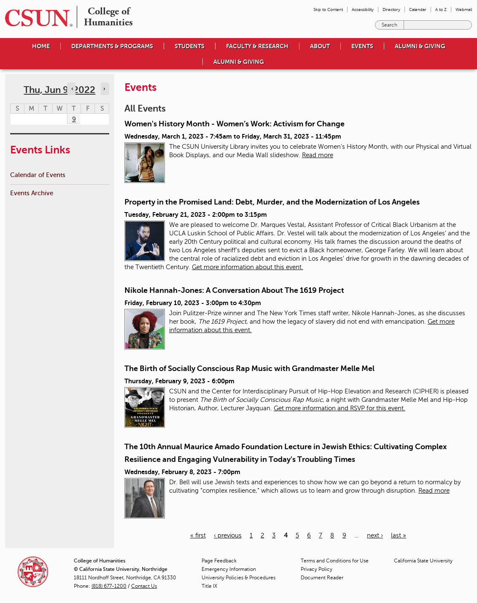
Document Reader (322, 578)
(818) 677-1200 (109, 586)
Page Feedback (219, 561)
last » (398, 535)
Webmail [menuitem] (463, 9)
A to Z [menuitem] (441, 9)
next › (375, 535)
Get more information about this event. (247, 267)
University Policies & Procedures (238, 578)
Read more (317, 155)
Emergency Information (229, 569)
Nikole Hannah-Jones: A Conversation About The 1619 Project (234, 290)
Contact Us (144, 586)
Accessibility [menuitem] (363, 9)
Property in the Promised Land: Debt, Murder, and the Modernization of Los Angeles (272, 202)
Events (362, 46)
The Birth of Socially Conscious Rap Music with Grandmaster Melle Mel (249, 368)
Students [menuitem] (190, 46)
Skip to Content (328, 9)
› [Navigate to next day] (104, 89)
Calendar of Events (37, 174)
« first (198, 535)
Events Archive (31, 192)
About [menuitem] (320, 46)
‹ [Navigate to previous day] (72, 89)
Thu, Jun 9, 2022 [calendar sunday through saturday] (59, 90)
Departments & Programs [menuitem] (112, 46)
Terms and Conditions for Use (335, 561)
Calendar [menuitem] (417, 9)
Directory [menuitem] (391, 9)
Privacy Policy (316, 569)
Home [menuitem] (41, 46)
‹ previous (228, 535)
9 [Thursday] (74, 119)
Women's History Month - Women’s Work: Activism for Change (234, 124)
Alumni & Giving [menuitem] (420, 46)
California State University (423, 561)
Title (209, 586)
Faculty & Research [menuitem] (257, 46)
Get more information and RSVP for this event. (339, 408)
